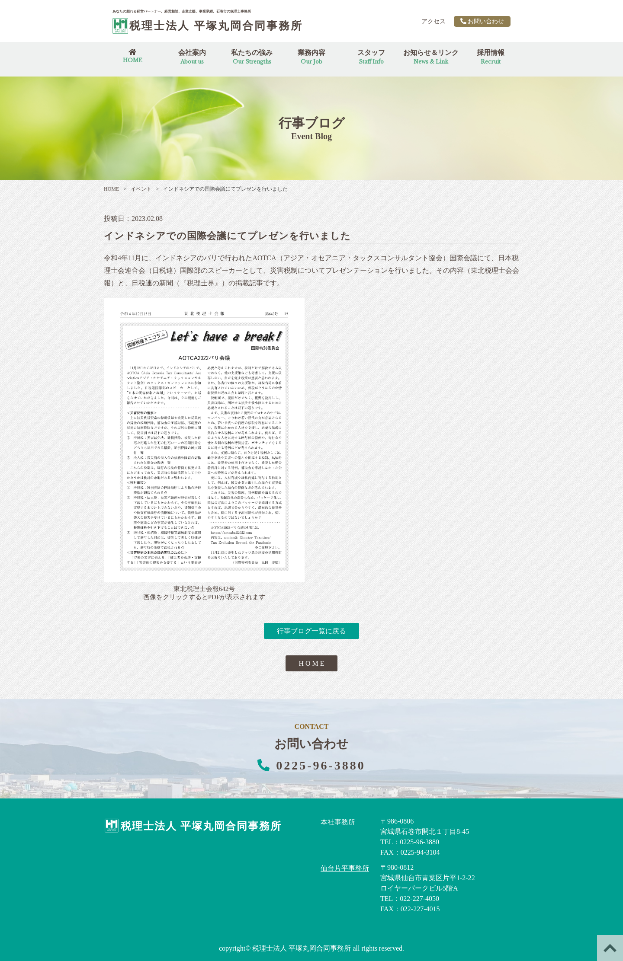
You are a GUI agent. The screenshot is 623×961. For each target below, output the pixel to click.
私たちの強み (252, 57)
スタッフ (371, 57)
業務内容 (311, 57)
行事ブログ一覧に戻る (311, 631)
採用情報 (490, 57)
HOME (111, 189)
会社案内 (192, 57)
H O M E (311, 663)
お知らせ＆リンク (431, 57)
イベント (137, 189)
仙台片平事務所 (345, 868)
